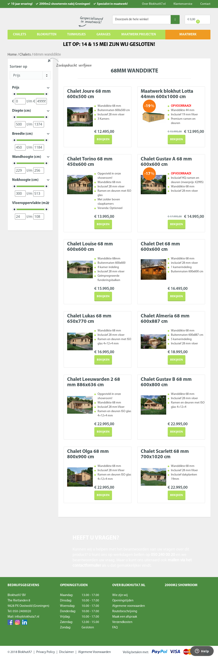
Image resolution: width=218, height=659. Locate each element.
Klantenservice (183, 4)
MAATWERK (187, 34)
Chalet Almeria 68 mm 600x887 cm (165, 319)
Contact (205, 4)
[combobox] (30, 75)
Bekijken (103, 139)
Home (12, 54)
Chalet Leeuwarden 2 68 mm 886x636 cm (93, 382)
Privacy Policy (45, 652)
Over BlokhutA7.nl (154, 4)
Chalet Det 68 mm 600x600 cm (160, 247)
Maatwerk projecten (138, 34)
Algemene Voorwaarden (94, 652)
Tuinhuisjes (76, 34)
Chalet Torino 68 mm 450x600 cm (89, 162)
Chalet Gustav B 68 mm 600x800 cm (166, 382)
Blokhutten (46, 34)
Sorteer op (18, 66)
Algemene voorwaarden (128, 606)
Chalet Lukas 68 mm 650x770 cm (89, 319)
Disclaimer (66, 652)
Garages (103, 34)
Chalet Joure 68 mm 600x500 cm (89, 94)
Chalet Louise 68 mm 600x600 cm (90, 247)
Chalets (19, 34)
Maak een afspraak (124, 616)
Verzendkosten (122, 622)
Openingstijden (122, 600)
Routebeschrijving (124, 611)
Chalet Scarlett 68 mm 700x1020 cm (165, 454)
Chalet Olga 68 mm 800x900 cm (88, 454)
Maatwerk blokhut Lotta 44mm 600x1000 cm (167, 94)
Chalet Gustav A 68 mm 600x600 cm (166, 162)
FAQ (115, 627)
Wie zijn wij (120, 595)
